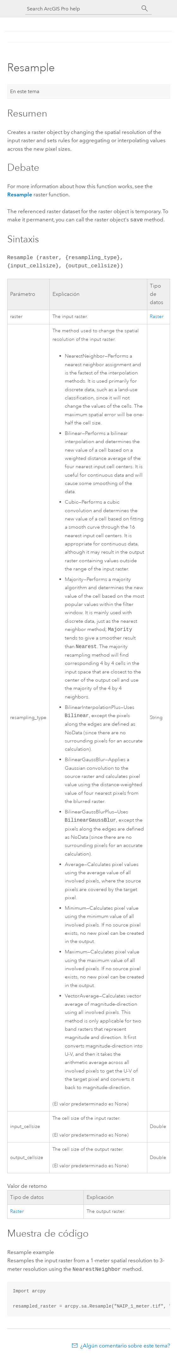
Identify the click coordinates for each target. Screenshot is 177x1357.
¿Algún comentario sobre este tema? (125, 1344)
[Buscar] (145, 8)
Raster (156, 316)
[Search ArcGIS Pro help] (82, 8)
